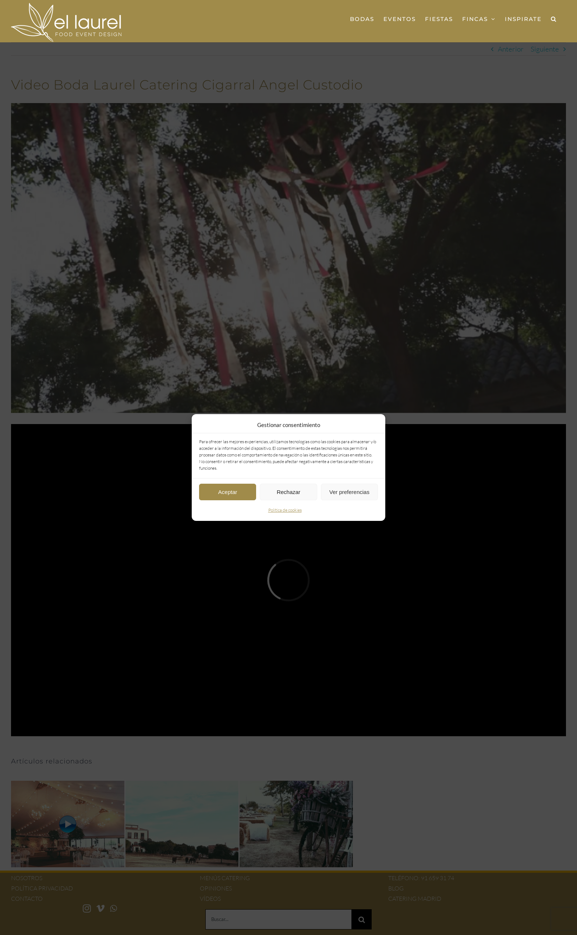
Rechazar (288, 492)
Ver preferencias (349, 492)
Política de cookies (285, 510)
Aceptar (227, 492)
